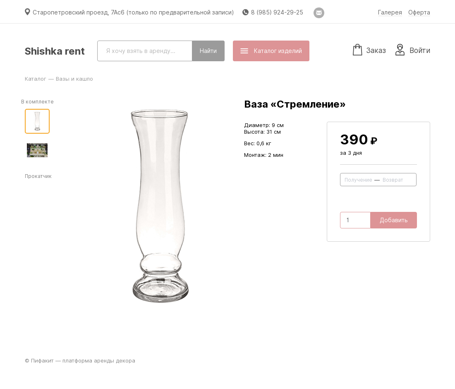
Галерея (390, 12)
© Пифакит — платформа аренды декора (80, 360)
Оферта (419, 12)
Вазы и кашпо (74, 78)
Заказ (369, 49)
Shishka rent (55, 51)
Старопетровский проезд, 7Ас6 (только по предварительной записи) (133, 12)
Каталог (35, 78)
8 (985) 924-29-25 (277, 12)
